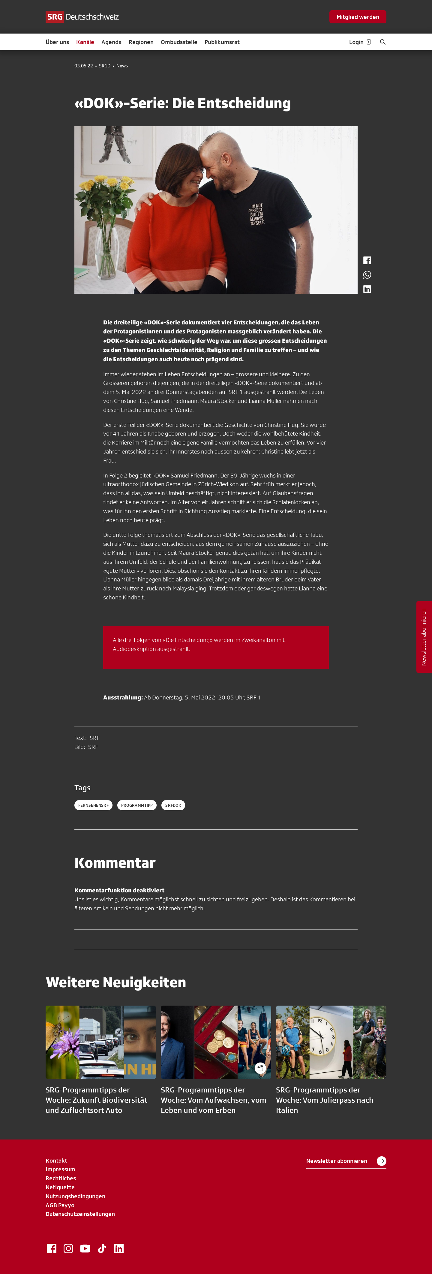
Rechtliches (61, 1178)
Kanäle (85, 42)
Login (360, 42)
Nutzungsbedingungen (75, 1196)
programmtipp (137, 805)
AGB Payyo (60, 1205)
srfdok (173, 805)
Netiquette (60, 1187)
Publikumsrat (222, 42)
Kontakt (56, 1160)
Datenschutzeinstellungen (80, 1213)
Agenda (111, 42)
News (122, 66)
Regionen (141, 42)
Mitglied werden (358, 16)
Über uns (57, 42)
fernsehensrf (93, 805)
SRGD (104, 66)
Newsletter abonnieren (346, 1161)
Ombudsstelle (179, 42)
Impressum (60, 1169)
